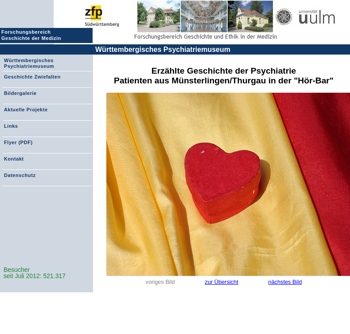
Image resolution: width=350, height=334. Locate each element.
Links (11, 126)
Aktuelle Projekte (26, 109)
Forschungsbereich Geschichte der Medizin (32, 35)
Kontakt (14, 158)
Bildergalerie (20, 93)
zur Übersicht (221, 282)
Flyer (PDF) (18, 142)
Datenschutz (19, 175)
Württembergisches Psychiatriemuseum (162, 49)
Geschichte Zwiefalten (32, 76)
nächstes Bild (285, 282)
